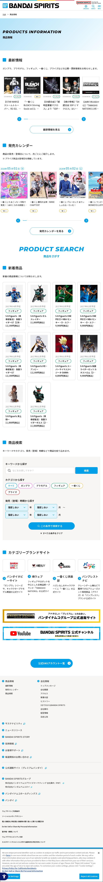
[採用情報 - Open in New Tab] (9, 743)
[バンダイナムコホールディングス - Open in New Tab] (21, 793)
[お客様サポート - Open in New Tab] (12, 750)
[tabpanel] (12, 94)
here (8, 855)
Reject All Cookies (89, 876)
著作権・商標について (10, 831)
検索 (86, 470)
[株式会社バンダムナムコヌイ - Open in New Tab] (51, 786)
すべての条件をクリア (53, 533)
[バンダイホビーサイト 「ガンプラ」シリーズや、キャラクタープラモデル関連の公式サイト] (14, 576)
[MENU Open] (99, 7)
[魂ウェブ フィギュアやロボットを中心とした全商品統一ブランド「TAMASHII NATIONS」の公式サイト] (39, 577)
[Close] (99, 853)
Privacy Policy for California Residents (19, 868)
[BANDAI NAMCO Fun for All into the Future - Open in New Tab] (88, 3)
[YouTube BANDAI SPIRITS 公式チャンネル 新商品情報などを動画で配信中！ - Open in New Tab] (51, 633)
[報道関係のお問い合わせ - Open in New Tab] (17, 757)
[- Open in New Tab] (12, 94)
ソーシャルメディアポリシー (12, 816)
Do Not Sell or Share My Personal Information (19, 826)
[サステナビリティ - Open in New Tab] (13, 723)
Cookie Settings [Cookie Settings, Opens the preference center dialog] (11, 876)
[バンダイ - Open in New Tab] (9, 800)
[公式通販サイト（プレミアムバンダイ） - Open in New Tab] (24, 767)
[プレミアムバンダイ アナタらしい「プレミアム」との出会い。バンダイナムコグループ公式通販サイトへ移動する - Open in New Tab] (51, 616)
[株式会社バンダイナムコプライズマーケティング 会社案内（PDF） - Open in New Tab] (51, 783)
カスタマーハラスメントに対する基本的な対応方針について (23, 842)
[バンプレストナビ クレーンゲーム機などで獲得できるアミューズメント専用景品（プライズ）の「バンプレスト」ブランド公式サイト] (89, 579)
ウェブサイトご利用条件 (11, 811)
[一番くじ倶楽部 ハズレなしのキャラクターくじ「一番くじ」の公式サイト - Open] (64, 576)
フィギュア (17, 96)
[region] (51, 865)
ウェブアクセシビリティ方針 (12, 837)
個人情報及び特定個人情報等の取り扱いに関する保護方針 (23, 821)
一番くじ (37, 96)
